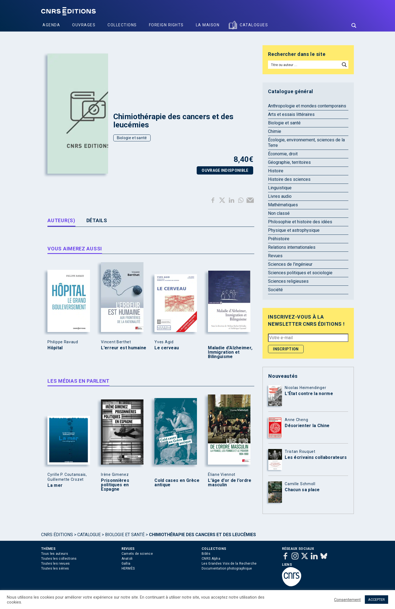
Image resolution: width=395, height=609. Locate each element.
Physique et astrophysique (294, 230)
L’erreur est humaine (123, 348)
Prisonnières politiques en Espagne (115, 484)
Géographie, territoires (289, 162)
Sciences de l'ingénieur (290, 264)
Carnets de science (137, 554)
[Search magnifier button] (354, 25)
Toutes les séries (55, 568)
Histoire (275, 170)
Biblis (206, 554)
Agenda (51, 25)
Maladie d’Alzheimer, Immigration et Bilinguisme (230, 352)
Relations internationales (291, 247)
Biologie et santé (132, 138)
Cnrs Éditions (57, 534)
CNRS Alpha (211, 559)
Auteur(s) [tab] (61, 220)
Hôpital (55, 348)
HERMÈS (128, 568)
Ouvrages (83, 25)
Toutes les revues (55, 563)
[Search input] (304, 64)
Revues (275, 255)
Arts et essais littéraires (291, 114)
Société (275, 289)
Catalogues (254, 25)
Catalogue (89, 534)
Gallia (126, 563)
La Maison (208, 25)
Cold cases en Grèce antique (176, 482)
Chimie (274, 131)
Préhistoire (278, 238)
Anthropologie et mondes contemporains (307, 105)
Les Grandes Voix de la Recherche (229, 563)
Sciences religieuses (288, 281)
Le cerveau (166, 348)
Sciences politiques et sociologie (300, 272)
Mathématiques (283, 204)
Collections (122, 25)
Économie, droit (283, 153)
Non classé (279, 213)
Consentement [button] (347, 599)
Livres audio (280, 196)
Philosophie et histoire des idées (300, 221)
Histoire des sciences (289, 179)
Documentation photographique (227, 568)
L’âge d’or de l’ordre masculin (229, 482)
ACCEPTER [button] (376, 599)
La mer (55, 485)
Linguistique (280, 187)
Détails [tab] (96, 220)
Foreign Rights (166, 25)
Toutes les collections (59, 559)
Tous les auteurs (54, 554)
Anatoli (127, 559)
